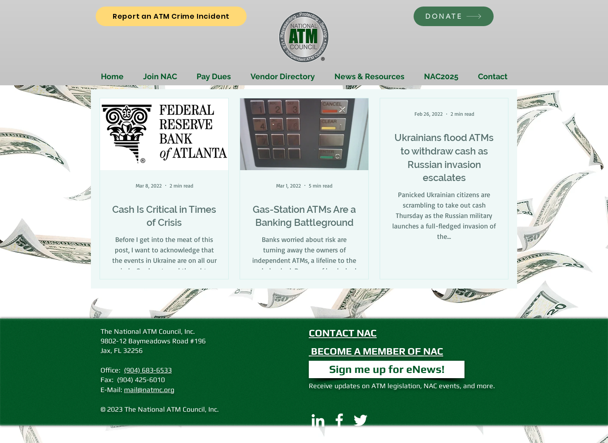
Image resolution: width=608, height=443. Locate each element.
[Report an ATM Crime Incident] (171, 16)
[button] (386, 369)
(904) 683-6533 (148, 370)
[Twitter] (360, 420)
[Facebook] (339, 420)
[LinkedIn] (318, 420)
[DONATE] (454, 16)
